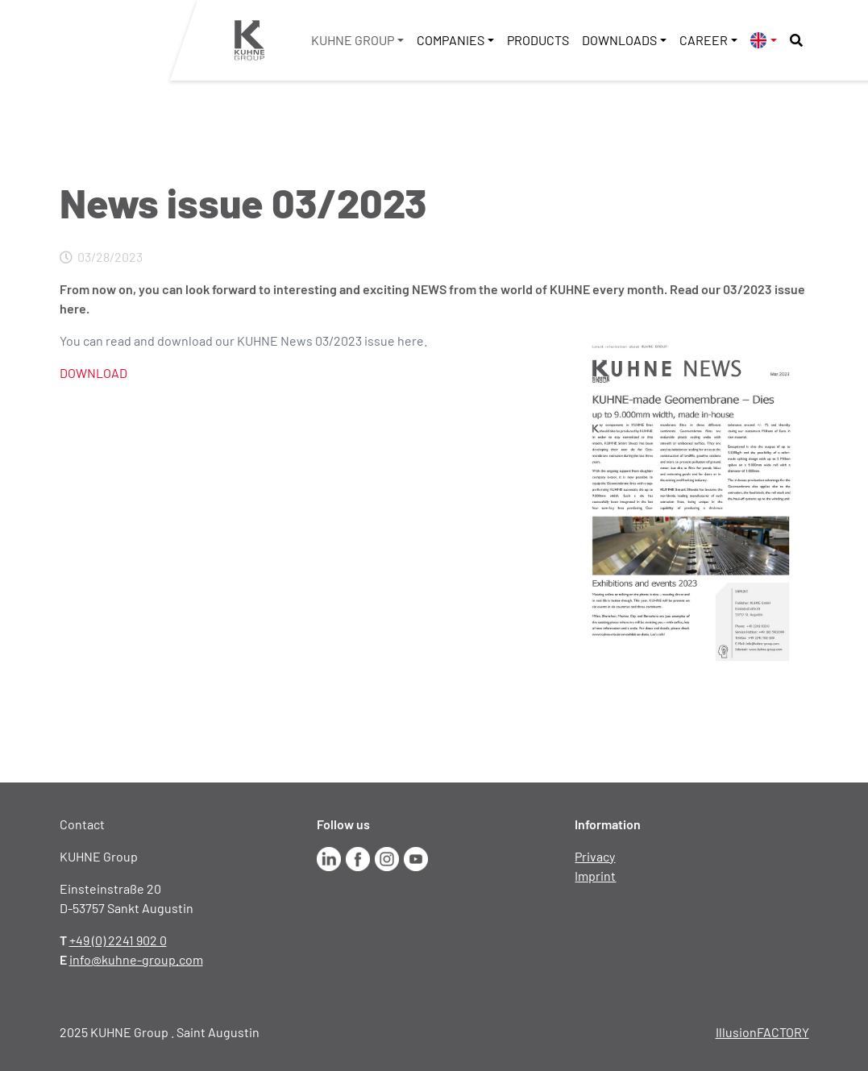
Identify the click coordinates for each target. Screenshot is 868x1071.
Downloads (619, 40)
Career (703, 40)
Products (538, 40)
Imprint (595, 875)
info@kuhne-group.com (136, 959)
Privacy (595, 856)
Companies (450, 40)
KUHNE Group (352, 40)
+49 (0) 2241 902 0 (118, 940)
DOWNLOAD (93, 372)
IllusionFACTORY (762, 1032)
